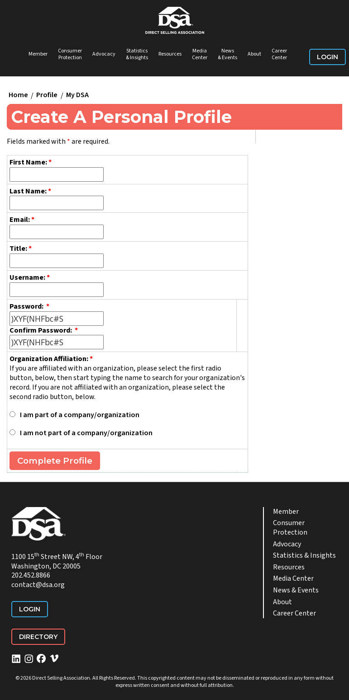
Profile (46, 95)
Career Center (279, 54)
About (254, 54)
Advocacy (103, 54)
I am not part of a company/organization (86, 433)
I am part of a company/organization (79, 415)
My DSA (77, 95)
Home (18, 95)
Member (38, 54)
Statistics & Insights (137, 54)
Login (327, 57)
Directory (38, 637)
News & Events (227, 54)
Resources (170, 54)
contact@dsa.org (38, 585)
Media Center (199, 54)
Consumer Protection (70, 54)
